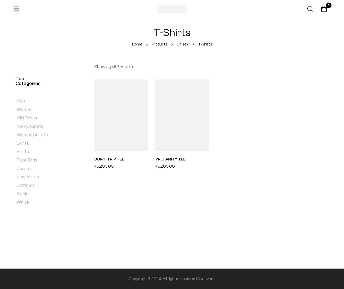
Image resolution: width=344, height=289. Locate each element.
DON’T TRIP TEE (109, 159)
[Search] (309, 9)
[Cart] (324, 9)
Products (159, 44)
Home (137, 44)
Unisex (183, 44)
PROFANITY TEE (170, 159)
